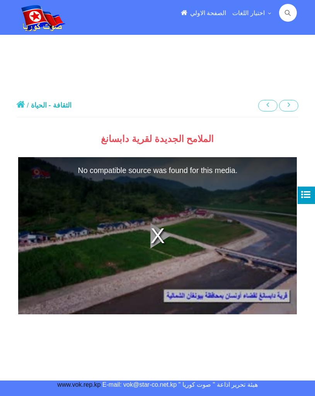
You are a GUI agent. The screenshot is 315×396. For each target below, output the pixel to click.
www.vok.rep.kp (78, 384)
